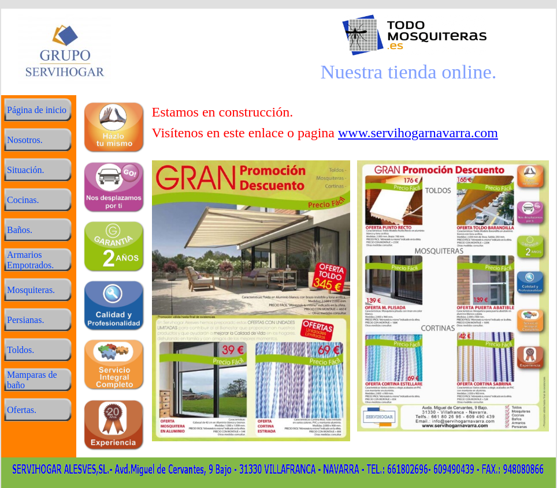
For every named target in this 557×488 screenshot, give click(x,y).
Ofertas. (21, 410)
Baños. (19, 230)
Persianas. (25, 320)
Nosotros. (25, 140)
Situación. (25, 170)
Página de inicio (36, 110)
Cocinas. (23, 200)
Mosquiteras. (31, 290)
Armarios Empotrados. (30, 260)
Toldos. (20, 350)
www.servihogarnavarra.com (418, 132)
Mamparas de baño (32, 380)
